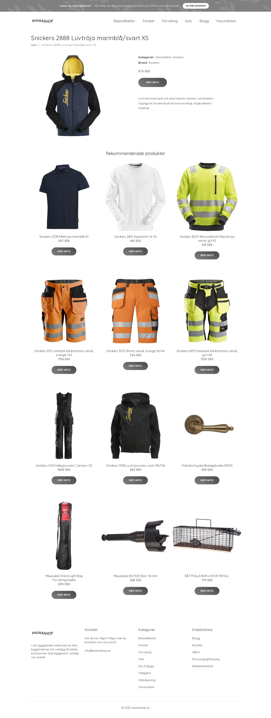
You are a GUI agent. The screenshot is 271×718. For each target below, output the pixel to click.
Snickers (178, 61)
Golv (188, 23)
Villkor (196, 656)
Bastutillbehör (124, 23)
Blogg (204, 23)
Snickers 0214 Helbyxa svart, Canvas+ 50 (64, 469)
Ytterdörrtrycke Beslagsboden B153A (207, 469)
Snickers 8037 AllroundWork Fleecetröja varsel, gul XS (207, 242)
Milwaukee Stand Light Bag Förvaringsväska (64, 582)
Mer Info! (152, 86)
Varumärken (226, 23)
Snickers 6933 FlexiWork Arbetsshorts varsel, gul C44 (207, 357)
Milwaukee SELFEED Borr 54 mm (135, 580)
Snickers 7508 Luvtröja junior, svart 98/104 (135, 469)
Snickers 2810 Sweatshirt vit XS (135, 240)
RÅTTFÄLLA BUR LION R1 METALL (207, 580)
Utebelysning (146, 684)
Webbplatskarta (202, 670)
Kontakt (197, 649)
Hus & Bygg (146, 670)
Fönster (149, 23)
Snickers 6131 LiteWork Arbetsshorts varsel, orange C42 (64, 357)
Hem (34, 48)
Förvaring (169, 23)
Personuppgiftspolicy (206, 663)
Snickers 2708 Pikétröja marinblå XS (64, 240)
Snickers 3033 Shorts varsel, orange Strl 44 (135, 355)
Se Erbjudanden (196, 5)
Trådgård (144, 677)
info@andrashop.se (97, 654)
